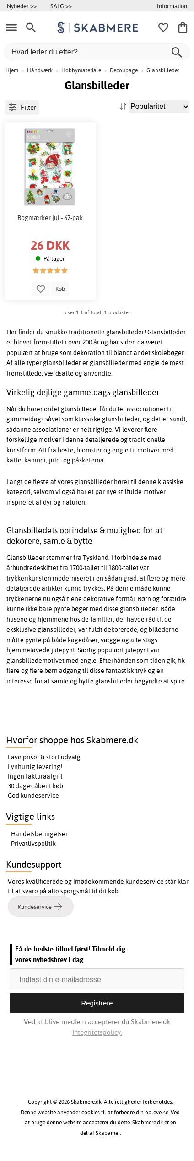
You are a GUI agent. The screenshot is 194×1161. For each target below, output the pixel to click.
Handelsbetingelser (39, 834)
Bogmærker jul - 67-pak (50, 217)
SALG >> (61, 6)
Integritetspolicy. (97, 1032)
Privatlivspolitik (33, 843)
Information (172, 6)
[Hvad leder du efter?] (97, 51)
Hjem (11, 70)
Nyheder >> (22, 6)
